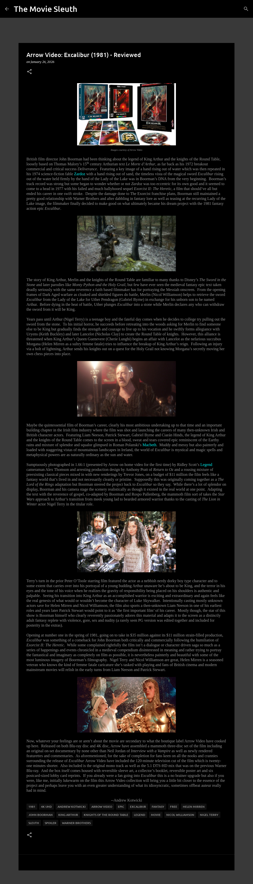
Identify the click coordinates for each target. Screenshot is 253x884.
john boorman (40, 815)
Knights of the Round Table (106, 815)
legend (139, 815)
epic (121, 807)
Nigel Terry (209, 815)
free (173, 807)
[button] (29, 72)
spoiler (50, 823)
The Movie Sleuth (45, 9)
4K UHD (46, 807)
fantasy (158, 807)
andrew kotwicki (72, 807)
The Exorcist (140, 194)
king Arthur (68, 815)
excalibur (138, 807)
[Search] (246, 9)
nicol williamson (180, 815)
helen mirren (194, 807)
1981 (31, 807)
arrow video (101, 807)
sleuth (33, 823)
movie (156, 815)
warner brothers (76, 823)
